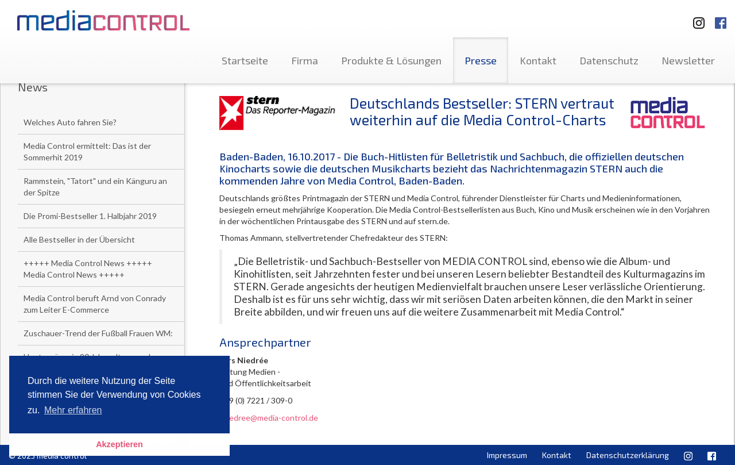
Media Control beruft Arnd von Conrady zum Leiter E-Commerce (95, 303)
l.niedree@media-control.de (268, 417)
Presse (481, 60)
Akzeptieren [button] (119, 444)
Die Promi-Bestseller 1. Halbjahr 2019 (90, 216)
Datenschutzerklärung (627, 455)
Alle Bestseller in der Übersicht (79, 239)
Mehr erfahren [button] (73, 410)
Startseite (245, 60)
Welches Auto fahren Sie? (70, 122)
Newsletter (688, 60)
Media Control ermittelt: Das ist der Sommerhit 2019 (87, 151)
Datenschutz (609, 60)
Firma (304, 60)
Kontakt (538, 60)
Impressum (507, 455)
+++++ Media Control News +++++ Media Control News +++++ (88, 268)
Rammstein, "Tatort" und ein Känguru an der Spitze (95, 186)
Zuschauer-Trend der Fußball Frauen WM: (98, 333)
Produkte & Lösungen (391, 60)
